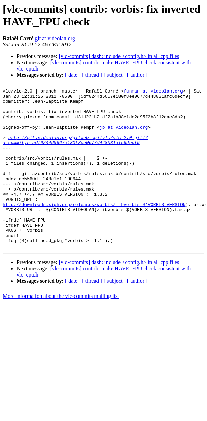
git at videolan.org (55, 38)
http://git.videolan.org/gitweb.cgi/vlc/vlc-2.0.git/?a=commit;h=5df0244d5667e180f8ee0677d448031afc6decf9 (75, 150)
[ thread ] (92, 75)
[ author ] (137, 75)
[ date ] (73, 75)
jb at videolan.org (124, 135)
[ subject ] (115, 75)
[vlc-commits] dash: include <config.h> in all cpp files (119, 56)
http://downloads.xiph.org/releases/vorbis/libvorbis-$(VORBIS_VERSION (94, 228)
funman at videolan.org (153, 92)
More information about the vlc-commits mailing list (61, 328)
